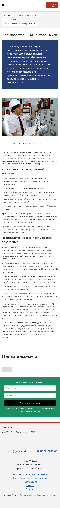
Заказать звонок (52, 5)
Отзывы (30, 489)
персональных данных (30, 411)
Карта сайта (30, 482)
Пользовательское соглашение (30, 478)
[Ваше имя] (30, 388)
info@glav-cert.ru (19, 451)
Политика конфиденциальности (30, 474)
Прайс (30, 485)
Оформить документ (30, 403)
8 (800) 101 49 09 (47, 451)
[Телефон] (30, 395)
